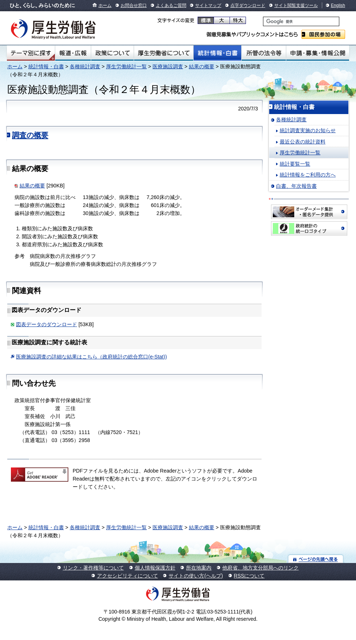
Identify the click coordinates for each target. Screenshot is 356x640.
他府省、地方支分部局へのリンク (260, 568)
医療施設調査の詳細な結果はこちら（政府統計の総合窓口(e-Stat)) (91, 357)
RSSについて (249, 576)
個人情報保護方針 (155, 568)
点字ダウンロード (247, 5)
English (338, 5)
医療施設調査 (168, 66)
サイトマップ (208, 5)
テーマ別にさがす (31, 53)
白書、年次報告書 (296, 186)
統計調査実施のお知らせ (308, 130)
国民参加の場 (323, 34)
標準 (206, 20)
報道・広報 (73, 53)
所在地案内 (198, 568)
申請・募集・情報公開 (317, 53)
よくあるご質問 (171, 5)
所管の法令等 (264, 53)
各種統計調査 (85, 66)
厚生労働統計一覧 (126, 66)
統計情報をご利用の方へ (308, 175)
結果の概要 (201, 66)
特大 (238, 20)
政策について (112, 53)
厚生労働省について (164, 53)
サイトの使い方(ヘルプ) (196, 576)
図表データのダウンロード (46, 324)
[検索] (301, 21)
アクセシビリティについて (127, 576)
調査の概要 (30, 135)
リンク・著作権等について (93, 568)
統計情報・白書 (217, 53)
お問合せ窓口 (134, 5)
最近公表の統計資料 (302, 142)
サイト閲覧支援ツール (296, 5)
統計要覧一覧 (295, 164)
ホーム (105, 5)
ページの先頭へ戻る (316, 559)
